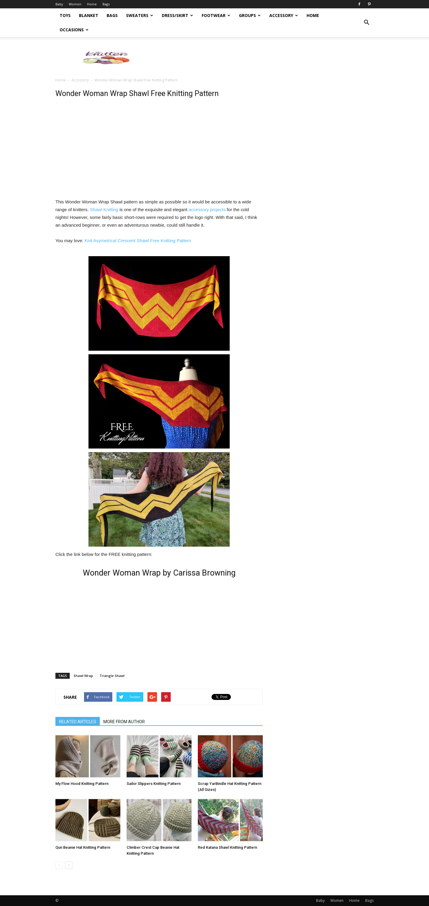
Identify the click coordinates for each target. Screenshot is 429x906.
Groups (250, 15)
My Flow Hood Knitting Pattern (81, 783)
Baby (59, 4)
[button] (366, 23)
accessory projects (207, 209)
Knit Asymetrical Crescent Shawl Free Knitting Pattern (138, 240)
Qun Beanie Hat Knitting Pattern (82, 847)
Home (92, 4)
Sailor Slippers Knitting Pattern (154, 783)
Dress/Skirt (177, 15)
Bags (106, 4)
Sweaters (139, 15)
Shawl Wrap (83, 675)
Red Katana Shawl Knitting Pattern (227, 847)
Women (75, 4)
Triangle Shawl (112, 675)
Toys (65, 15)
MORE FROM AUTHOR (124, 721)
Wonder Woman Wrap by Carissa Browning (159, 573)
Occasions (74, 30)
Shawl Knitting (104, 209)
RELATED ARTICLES (77, 721)
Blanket (88, 15)
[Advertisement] (265, 57)
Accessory (283, 15)
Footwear (216, 15)
